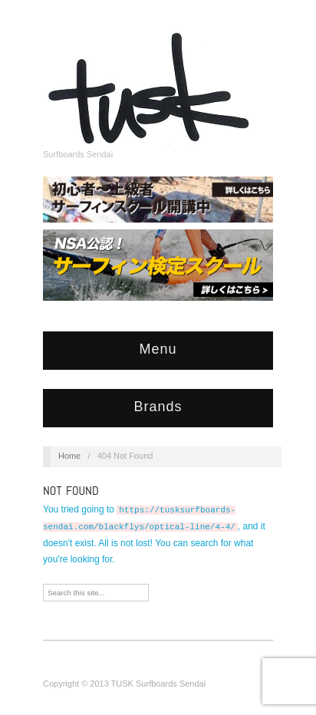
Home (69, 455)
